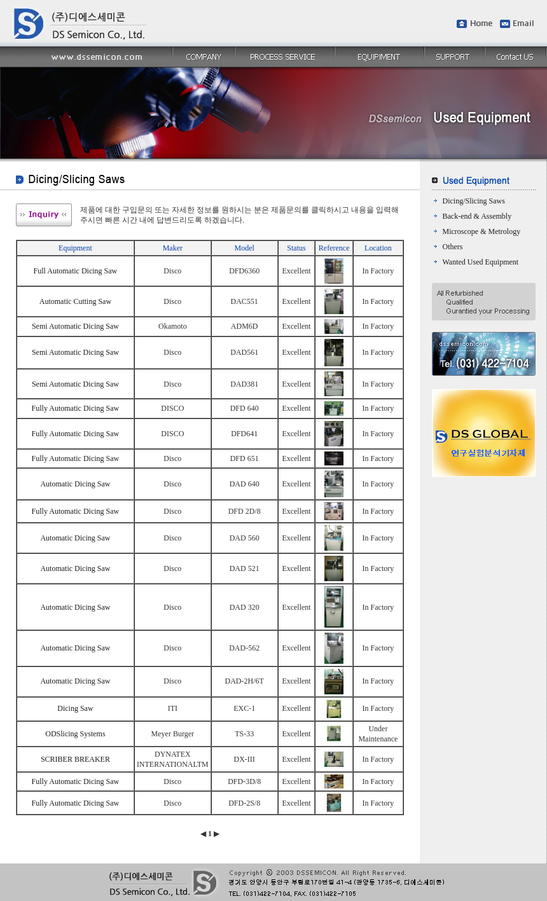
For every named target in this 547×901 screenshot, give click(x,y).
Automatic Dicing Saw (75, 483)
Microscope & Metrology (482, 231)
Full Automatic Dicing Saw (76, 270)
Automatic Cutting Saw (75, 301)
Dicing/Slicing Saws (474, 200)
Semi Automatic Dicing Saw (75, 326)
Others (453, 246)
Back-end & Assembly (477, 216)
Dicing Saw (75, 708)
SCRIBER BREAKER (75, 759)
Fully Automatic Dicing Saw (76, 408)
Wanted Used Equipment (481, 262)
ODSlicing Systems (75, 733)
